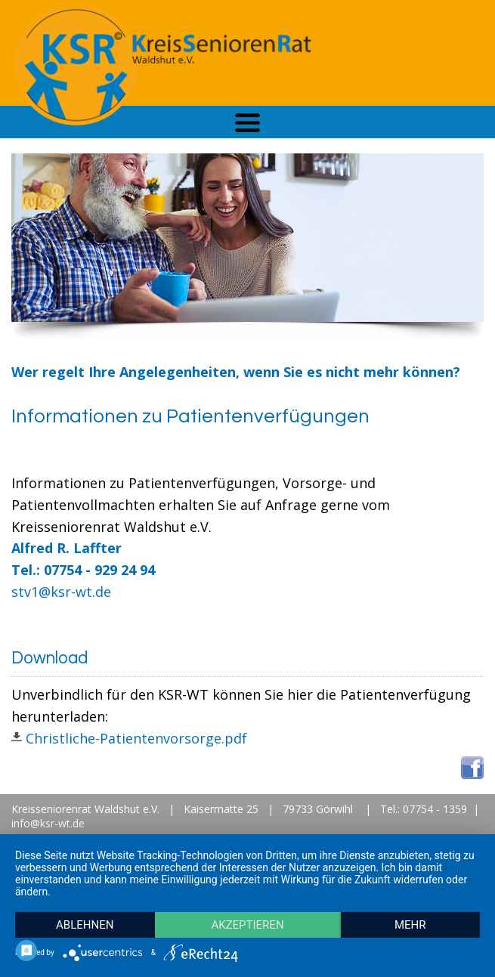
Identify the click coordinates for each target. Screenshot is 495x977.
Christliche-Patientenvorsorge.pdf (138, 738)
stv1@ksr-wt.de (61, 592)
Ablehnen (84, 925)
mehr (410, 925)
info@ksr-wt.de (48, 823)
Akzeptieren (247, 925)
